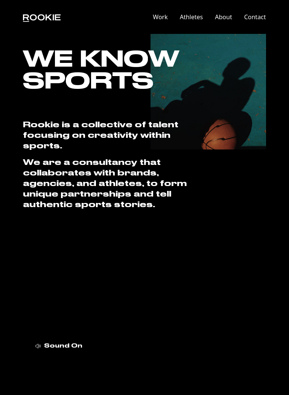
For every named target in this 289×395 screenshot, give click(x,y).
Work (160, 17)
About (223, 17)
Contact (255, 17)
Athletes (191, 17)
